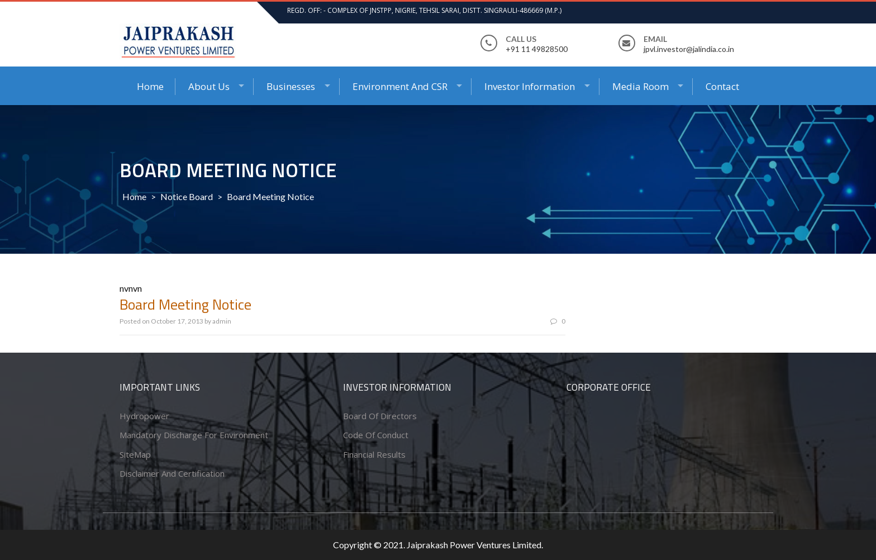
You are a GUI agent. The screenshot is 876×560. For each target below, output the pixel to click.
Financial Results (374, 454)
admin (221, 321)
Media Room (640, 86)
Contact (722, 86)
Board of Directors (380, 415)
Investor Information (529, 86)
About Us (209, 86)
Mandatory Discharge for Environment (194, 434)
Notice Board (186, 196)
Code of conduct (375, 434)
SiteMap (135, 454)
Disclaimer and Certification (172, 473)
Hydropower (144, 415)
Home (150, 86)
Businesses (290, 86)
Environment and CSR (400, 86)
